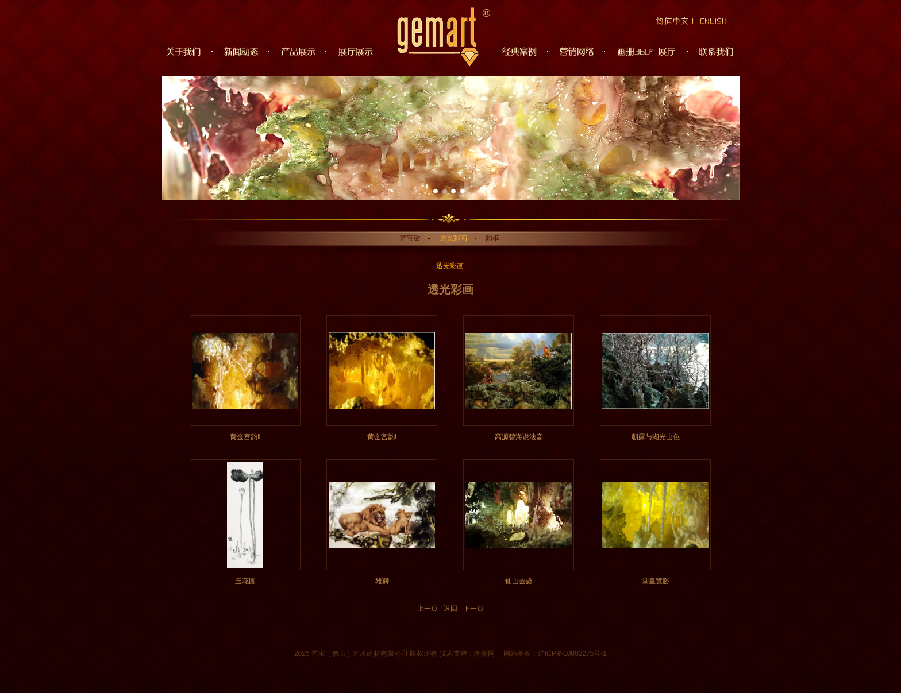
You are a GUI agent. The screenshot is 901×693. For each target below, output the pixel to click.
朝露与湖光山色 (656, 437)
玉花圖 (245, 581)
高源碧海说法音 (519, 437)
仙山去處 (519, 581)
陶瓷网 (484, 653)
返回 (450, 609)
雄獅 (382, 581)
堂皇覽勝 (655, 581)
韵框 (492, 238)
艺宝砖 (410, 238)
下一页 (473, 609)
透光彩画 (453, 238)
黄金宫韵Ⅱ (245, 437)
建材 (373, 653)
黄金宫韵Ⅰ (382, 437)
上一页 (427, 609)
